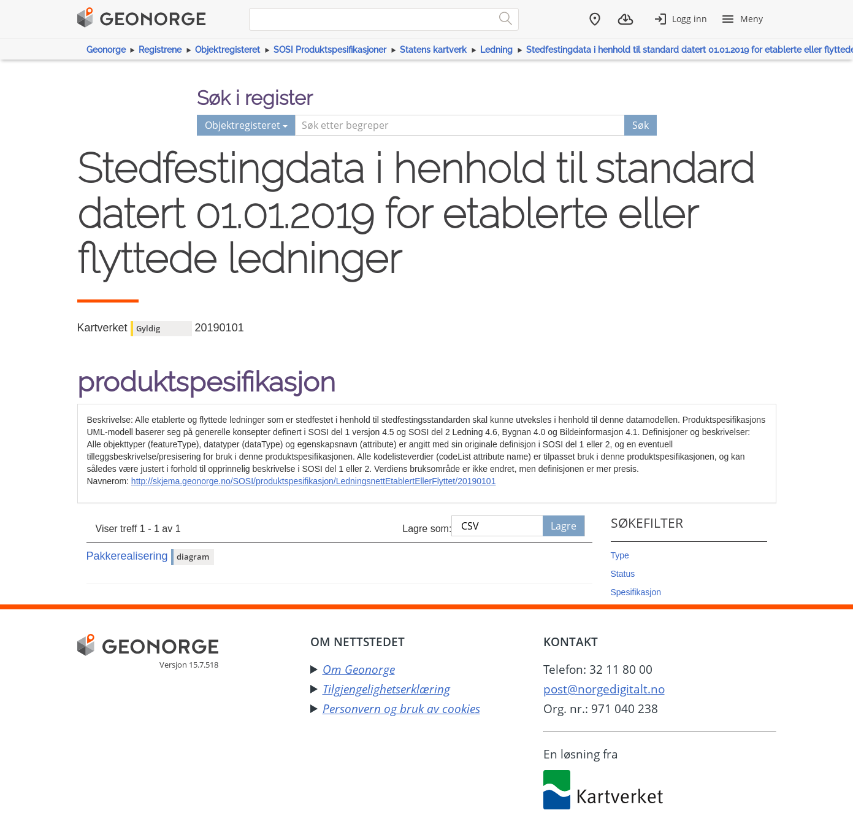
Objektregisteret (227, 50)
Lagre (563, 526)
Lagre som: (426, 528)
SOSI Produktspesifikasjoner (329, 50)
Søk (640, 125)
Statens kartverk (433, 50)
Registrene (160, 50)
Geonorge (106, 50)
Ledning (496, 50)
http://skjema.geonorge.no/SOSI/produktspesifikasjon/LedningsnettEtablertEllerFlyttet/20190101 (313, 481)
